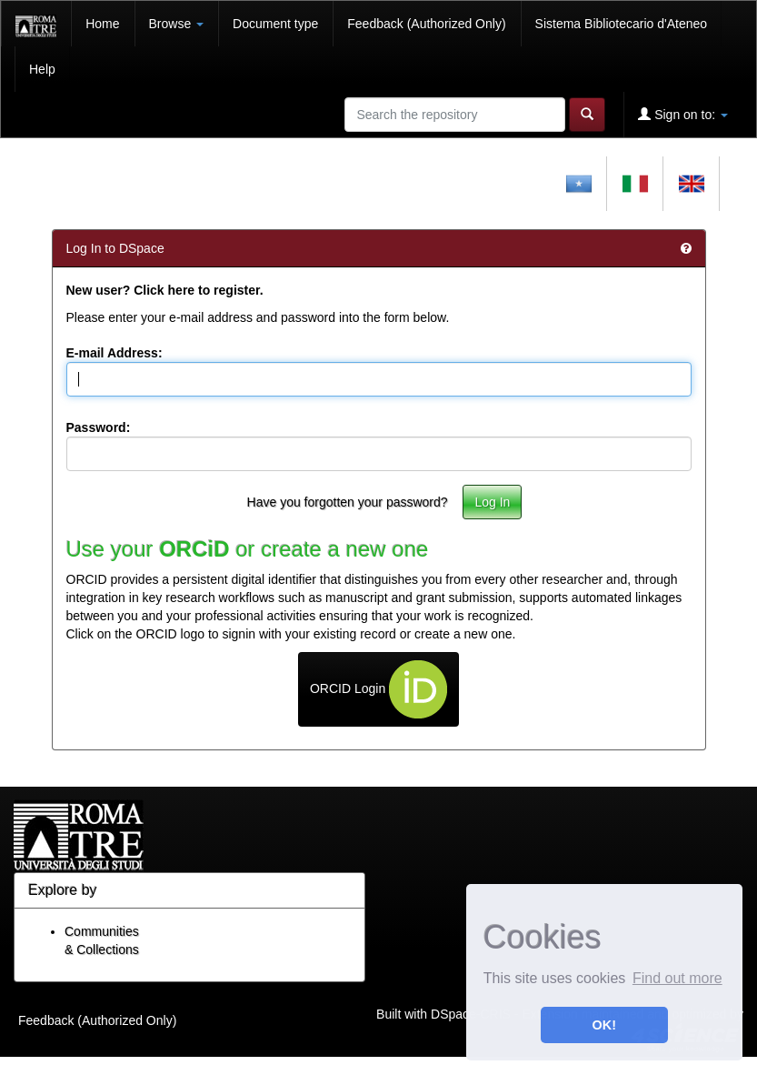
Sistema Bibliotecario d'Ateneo (621, 23)
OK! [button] (604, 1025)
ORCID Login (378, 689)
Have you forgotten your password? (347, 502)
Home (102, 23)
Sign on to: (683, 114)
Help (42, 69)
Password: (98, 427)
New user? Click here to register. (165, 290)
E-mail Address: (114, 353)
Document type (275, 23)
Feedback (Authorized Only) (426, 23)
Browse (176, 23)
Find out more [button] (677, 978)
